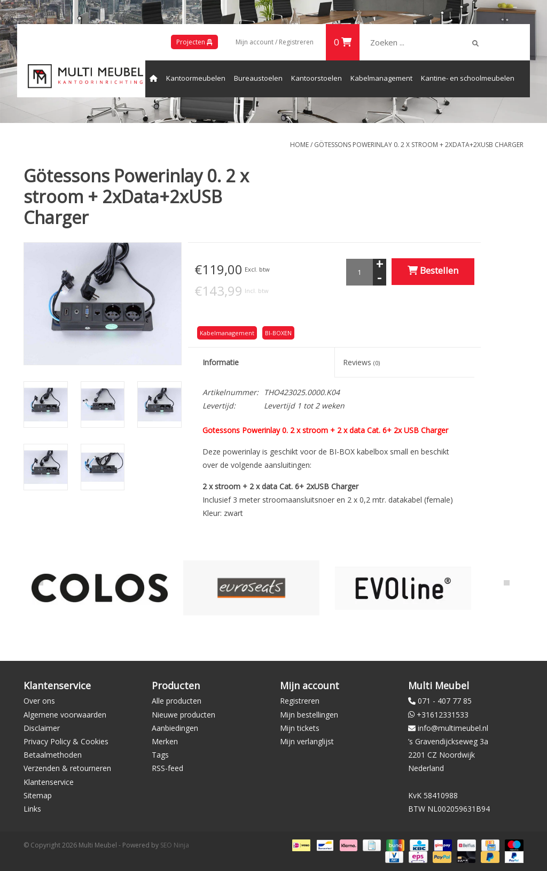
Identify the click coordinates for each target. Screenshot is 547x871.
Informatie (220, 362)
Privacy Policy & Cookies (66, 741)
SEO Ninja (174, 845)
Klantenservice (49, 782)
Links (32, 809)
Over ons (39, 701)
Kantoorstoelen (316, 78)
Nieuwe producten (183, 715)
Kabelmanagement (381, 78)
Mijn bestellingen (309, 715)
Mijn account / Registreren (275, 42)
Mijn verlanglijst (307, 741)
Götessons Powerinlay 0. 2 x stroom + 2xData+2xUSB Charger (418, 144)
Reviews (361, 362)
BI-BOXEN (278, 333)
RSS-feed (167, 768)
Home (299, 144)
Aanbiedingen (175, 728)
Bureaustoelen (258, 78)
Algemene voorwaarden (65, 715)
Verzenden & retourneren (67, 768)
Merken (165, 741)
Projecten (194, 42)
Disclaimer (42, 728)
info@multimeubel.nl (453, 728)
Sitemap (38, 795)
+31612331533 (442, 715)
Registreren (299, 701)
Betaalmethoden (53, 755)
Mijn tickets (299, 728)
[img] (475, 43)
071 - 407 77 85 (445, 701)
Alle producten (176, 701)
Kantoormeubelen (195, 78)
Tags (160, 755)
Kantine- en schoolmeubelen (467, 78)
